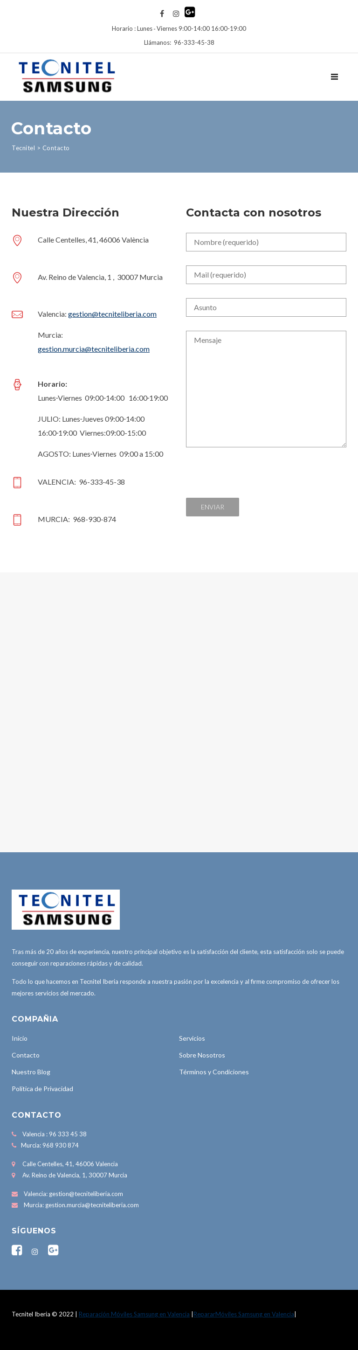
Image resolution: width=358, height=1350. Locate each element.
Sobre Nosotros (202, 1055)
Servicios (192, 1038)
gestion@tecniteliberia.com (112, 313)
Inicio (20, 1038)
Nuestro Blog (31, 1072)
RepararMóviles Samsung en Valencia (243, 1314)
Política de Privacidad (42, 1089)
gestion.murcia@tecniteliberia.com (94, 348)
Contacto (26, 1055)
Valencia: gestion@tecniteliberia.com (73, 1193)
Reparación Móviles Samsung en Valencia (134, 1314)
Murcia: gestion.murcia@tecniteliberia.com (81, 1205)
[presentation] (257, 479)
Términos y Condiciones (214, 1072)
